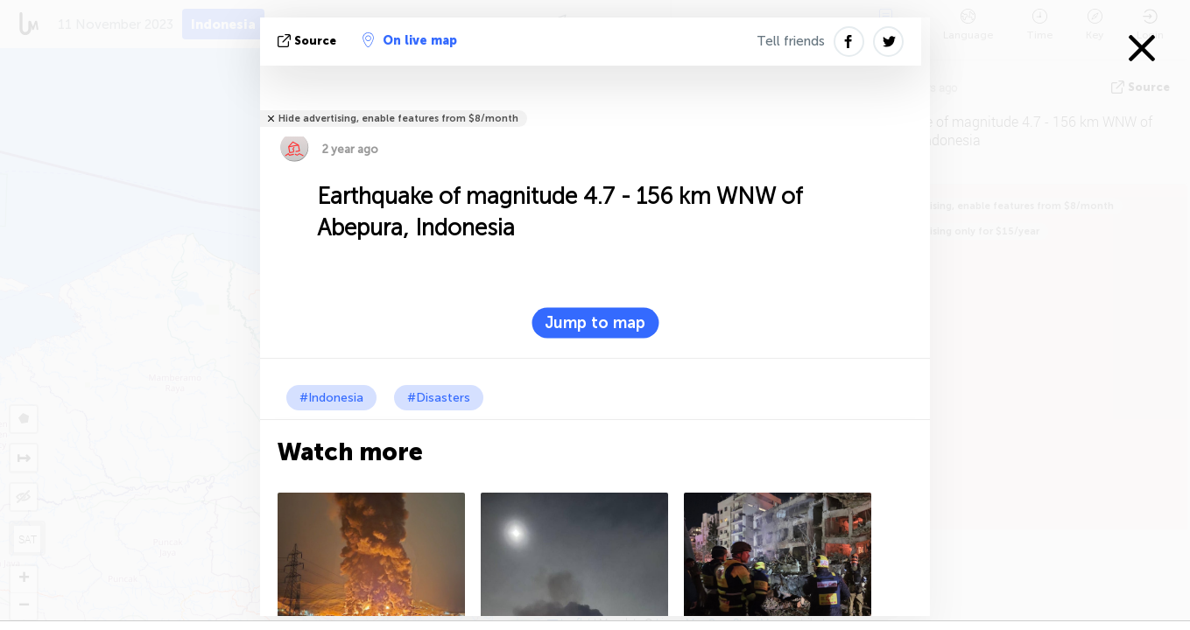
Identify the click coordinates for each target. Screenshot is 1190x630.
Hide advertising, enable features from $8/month (398, 118)
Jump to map (595, 322)
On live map (410, 40)
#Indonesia (331, 397)
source (308, 40)
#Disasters (438, 397)
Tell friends (791, 41)
